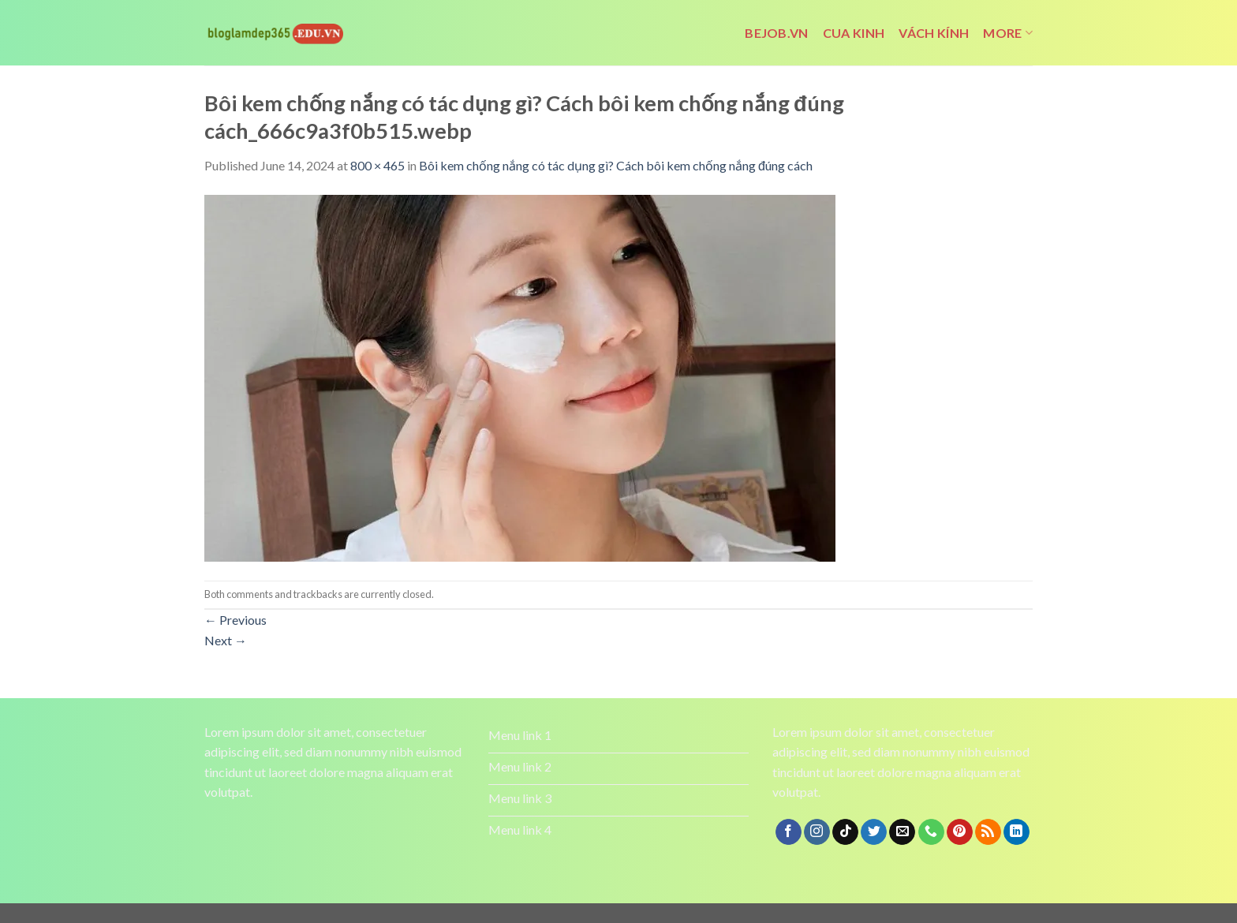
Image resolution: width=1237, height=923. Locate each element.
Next (225, 640)
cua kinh (854, 32)
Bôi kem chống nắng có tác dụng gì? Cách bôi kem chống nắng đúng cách (616, 165)
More (1008, 33)
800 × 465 (377, 165)
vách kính (934, 32)
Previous (235, 619)
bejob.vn (777, 32)
